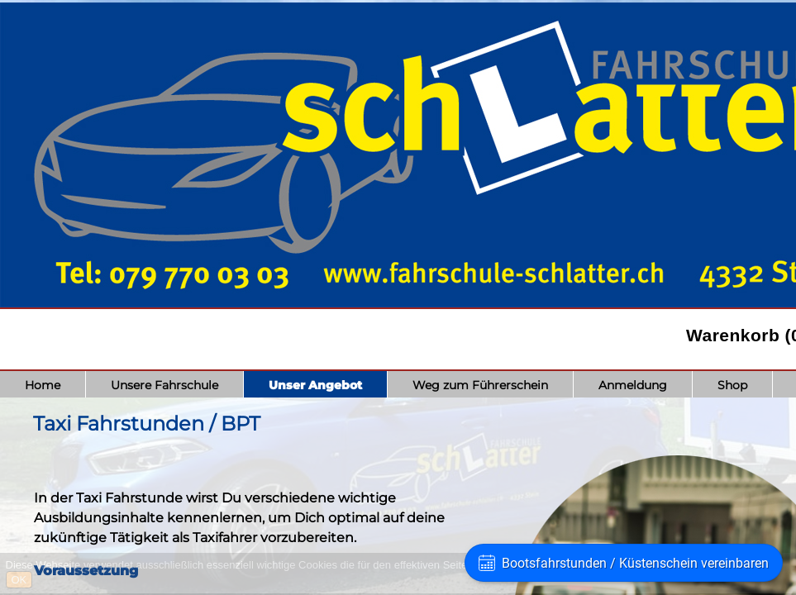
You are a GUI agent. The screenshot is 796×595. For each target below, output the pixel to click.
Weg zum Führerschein (480, 385)
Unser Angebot (315, 385)
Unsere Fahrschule (164, 385)
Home (42, 385)
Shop (732, 385)
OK (19, 580)
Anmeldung (632, 385)
